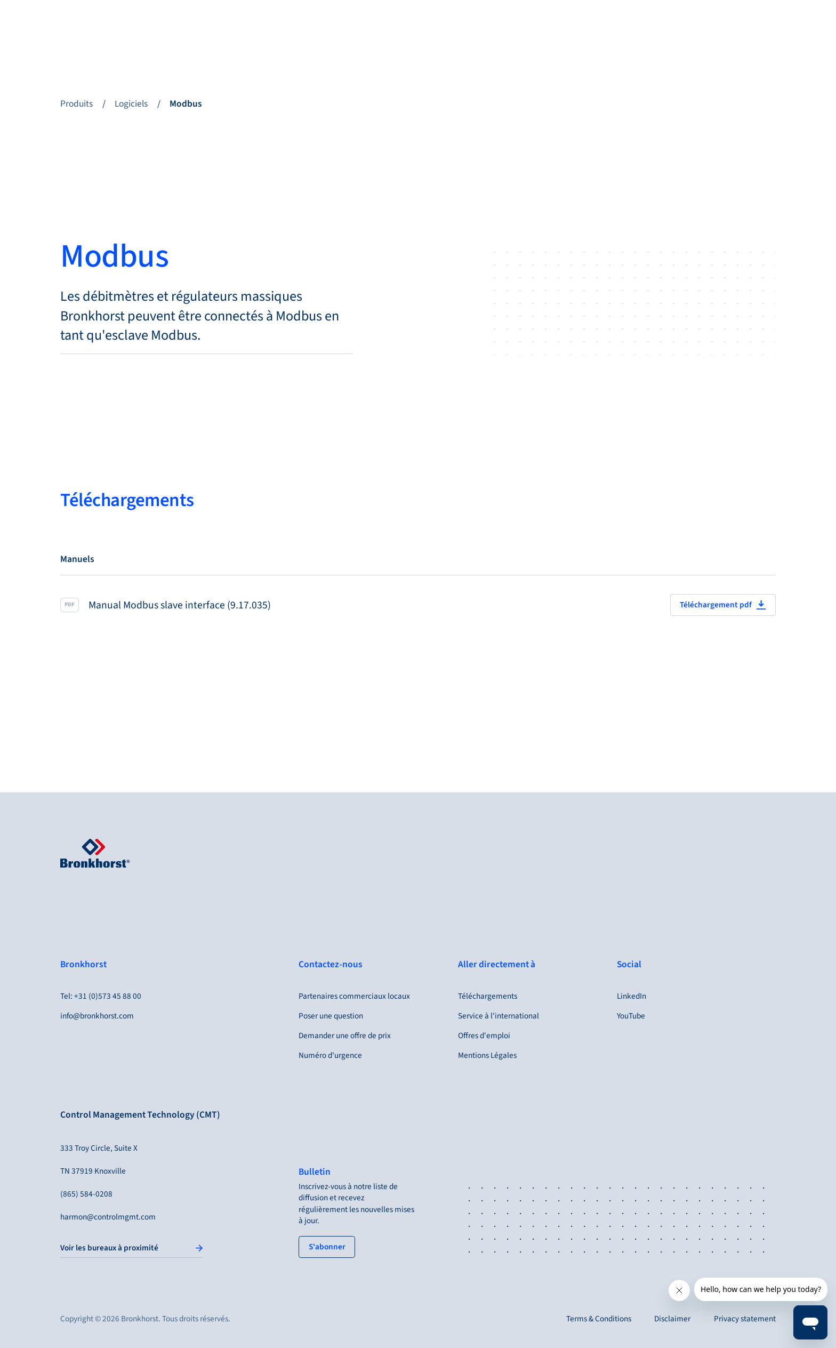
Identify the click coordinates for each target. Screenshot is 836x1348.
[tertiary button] (327, 1247)
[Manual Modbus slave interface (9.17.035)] (418, 604)
